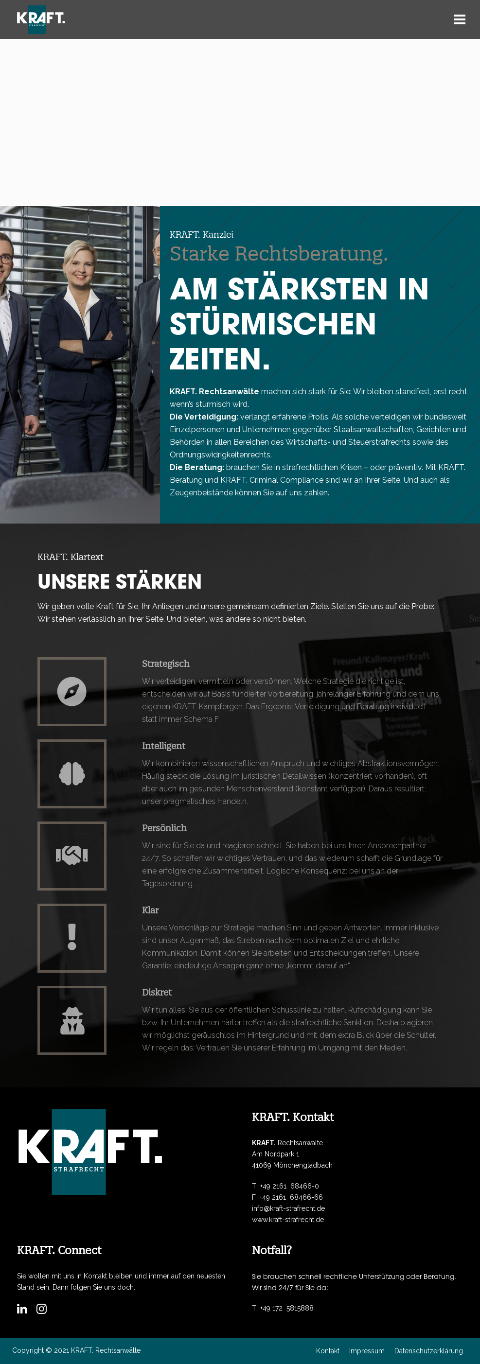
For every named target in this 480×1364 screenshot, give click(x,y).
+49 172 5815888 (287, 1308)
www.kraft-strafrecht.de (288, 1220)
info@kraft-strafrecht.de (288, 1208)
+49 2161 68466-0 (289, 1186)
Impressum (367, 1351)
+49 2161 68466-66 (291, 1197)
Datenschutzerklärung (428, 1351)
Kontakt (327, 1351)
